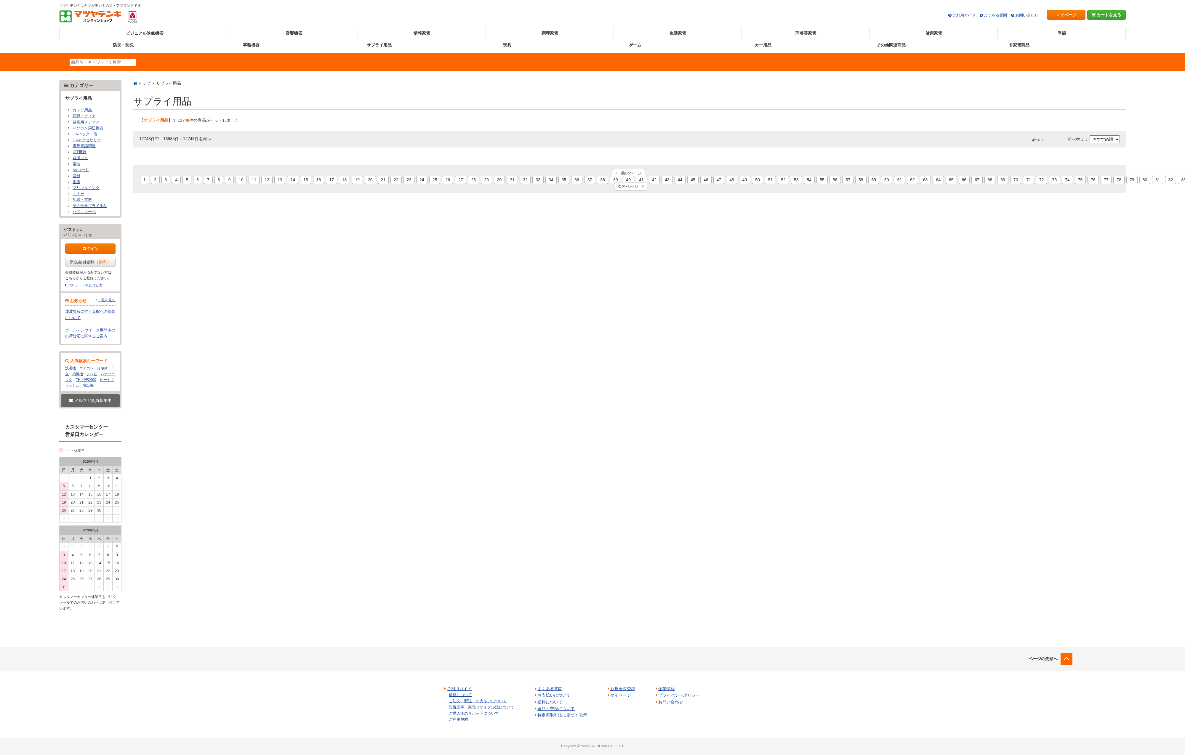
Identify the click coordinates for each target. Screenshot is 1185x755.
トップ (144, 83)
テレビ (92, 374)
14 (292, 179)
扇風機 (77, 374)
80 (1145, 179)
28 (473, 179)
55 (822, 179)
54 (809, 179)
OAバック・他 (85, 134)
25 (435, 179)
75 (1080, 179)
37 (589, 179)
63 (925, 179)
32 (525, 179)
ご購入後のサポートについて (474, 713)
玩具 (507, 45)
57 (847, 179)
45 (693, 179)
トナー (78, 194)
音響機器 (294, 33)
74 (1067, 179)
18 (344, 179)
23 (409, 179)
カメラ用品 (82, 110)
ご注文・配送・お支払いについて (478, 701)
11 (254, 179)
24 (421, 179)
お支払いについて (554, 695)
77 (1106, 179)
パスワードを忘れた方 (85, 285)
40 (628, 179)
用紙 (76, 182)
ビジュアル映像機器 (144, 33)
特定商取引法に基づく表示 (562, 715)
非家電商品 (1019, 45)
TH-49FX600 (86, 380)
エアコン (86, 368)
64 (938, 179)
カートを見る (1107, 14)
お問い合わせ (1026, 15)
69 (1002, 179)
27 (460, 179)
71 (1028, 179)
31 (512, 179)
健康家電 (933, 33)
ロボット (80, 158)
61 (899, 179)
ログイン (90, 248)
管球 (76, 176)
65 (951, 179)
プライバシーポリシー (679, 695)
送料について (549, 702)
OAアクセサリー (87, 140)
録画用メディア (86, 122)
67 (977, 179)
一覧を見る (107, 300)
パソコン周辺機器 (88, 128)
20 (370, 179)
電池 (76, 164)
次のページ (630, 186)
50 (757, 179)
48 (731, 179)
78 (1119, 179)
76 (1093, 179)
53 (796, 179)
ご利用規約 (458, 719)
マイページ (1066, 14)
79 (1132, 179)
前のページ (628, 173)
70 (1015, 179)
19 (357, 179)
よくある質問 (995, 15)
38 (602, 179)
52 (783, 179)
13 (280, 179)
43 (667, 179)
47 (719, 179)
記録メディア (84, 116)
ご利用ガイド (964, 15)
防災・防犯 (123, 45)
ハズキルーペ (84, 212)
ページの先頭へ (1043, 658)
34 (551, 179)
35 (564, 179)
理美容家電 (805, 33)
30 (499, 179)
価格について (460, 695)
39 (615, 179)
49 (744, 179)
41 (641, 179)
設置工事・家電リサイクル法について (481, 707)
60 (886, 179)
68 (990, 179)
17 (331, 179)
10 (241, 179)
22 (396, 179)
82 (1170, 179)
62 (912, 179)
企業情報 (666, 688)
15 (305, 179)
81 (1157, 179)
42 (654, 179)
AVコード (81, 170)
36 (576, 179)
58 (861, 179)
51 (770, 179)
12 (267, 179)
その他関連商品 (891, 45)
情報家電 (422, 33)
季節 (1062, 33)
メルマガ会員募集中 (90, 400)
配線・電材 (82, 200)
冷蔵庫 (102, 368)
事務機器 (251, 45)
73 (1054, 179)
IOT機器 (80, 152)
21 (383, 179)
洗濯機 (70, 368)
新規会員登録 (90, 261)
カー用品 (763, 45)
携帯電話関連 (84, 146)
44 (680, 179)
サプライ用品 (379, 45)
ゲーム (635, 45)
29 (486, 179)
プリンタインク (86, 188)
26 (447, 179)
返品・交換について (556, 708)
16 (318, 179)
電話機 (88, 385)
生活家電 (678, 33)
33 (538, 179)
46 (706, 179)
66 (964, 179)
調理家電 (550, 33)
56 (835, 179)
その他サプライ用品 (90, 206)
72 (1041, 179)
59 (874, 179)
